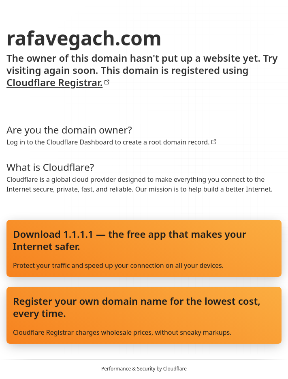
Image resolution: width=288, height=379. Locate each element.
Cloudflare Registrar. (58, 82)
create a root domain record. (170, 142)
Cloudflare (175, 368)
